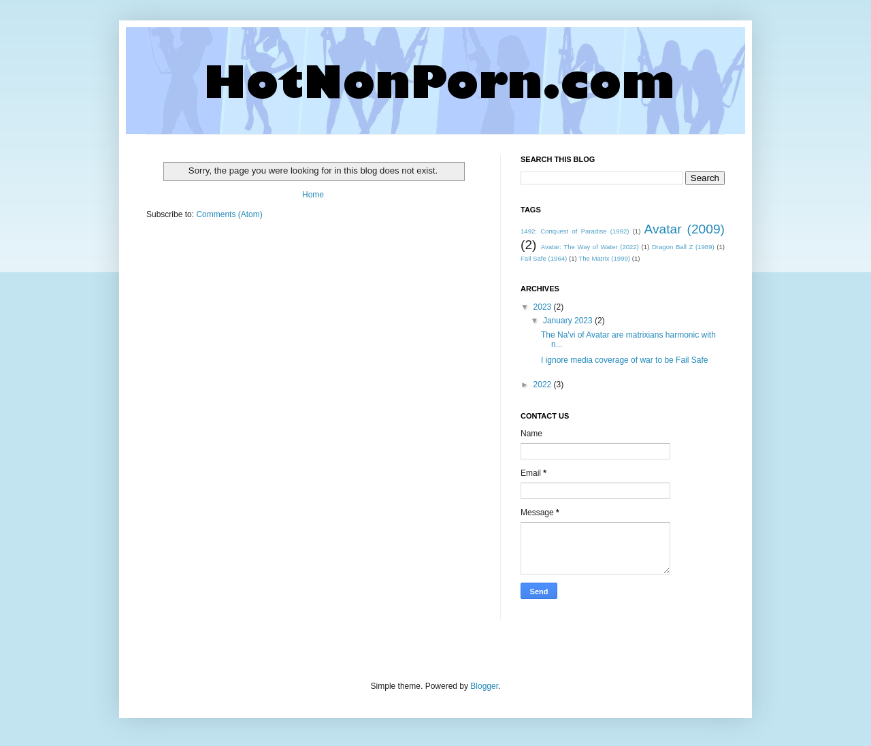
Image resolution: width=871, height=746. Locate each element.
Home (313, 194)
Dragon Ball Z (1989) (683, 246)
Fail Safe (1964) (544, 258)
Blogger (484, 686)
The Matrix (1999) (604, 258)
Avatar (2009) (684, 229)
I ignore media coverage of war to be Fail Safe (624, 360)
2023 (543, 307)
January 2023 (569, 320)
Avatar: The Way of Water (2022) (590, 246)
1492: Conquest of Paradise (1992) (575, 231)
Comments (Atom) (229, 214)
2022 (543, 384)
